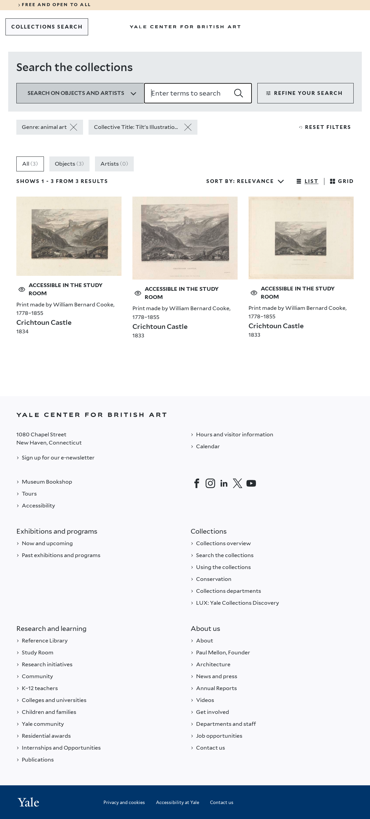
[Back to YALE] (185, 415)
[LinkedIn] (224, 483)
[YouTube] (251, 483)
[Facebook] (196, 483)
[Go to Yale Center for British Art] (185, 27)
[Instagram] (210, 483)
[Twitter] (237, 483)
